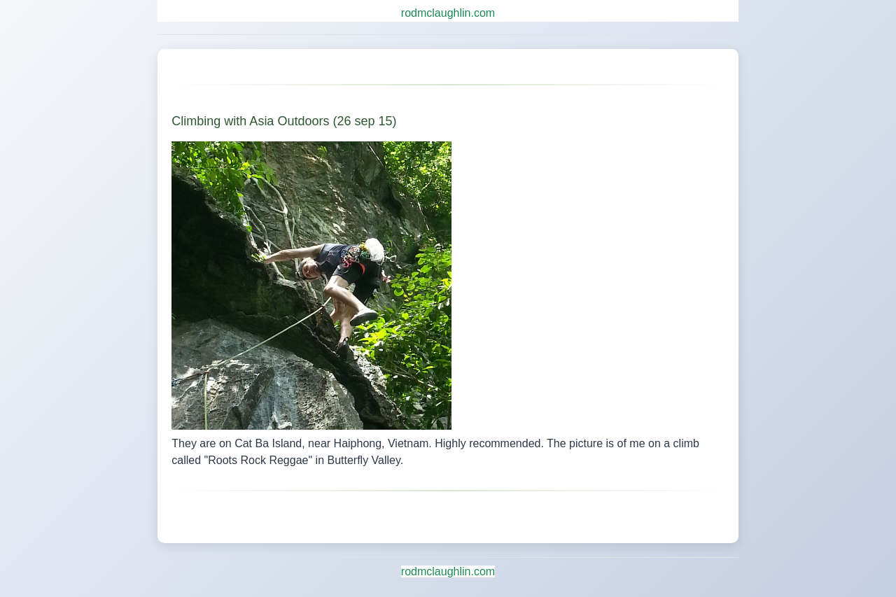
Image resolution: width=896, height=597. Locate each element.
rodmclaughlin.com (448, 13)
